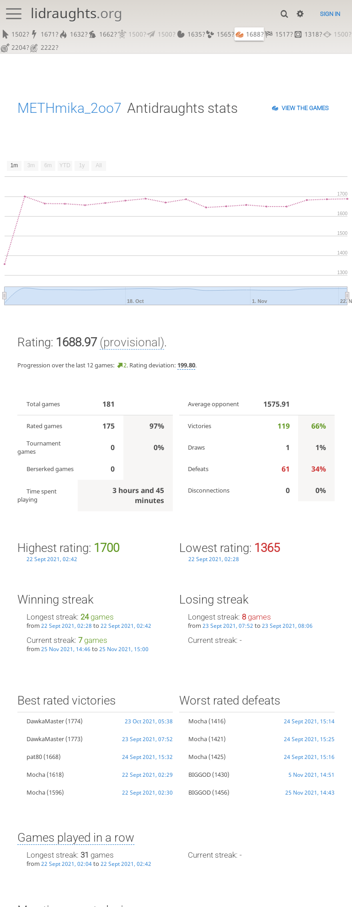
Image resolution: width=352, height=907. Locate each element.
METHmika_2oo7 (69, 109)
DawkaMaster (45, 722)
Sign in (330, 14)
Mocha (36, 775)
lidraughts (76, 13)
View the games (305, 108)
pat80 (34, 757)
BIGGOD (199, 775)
